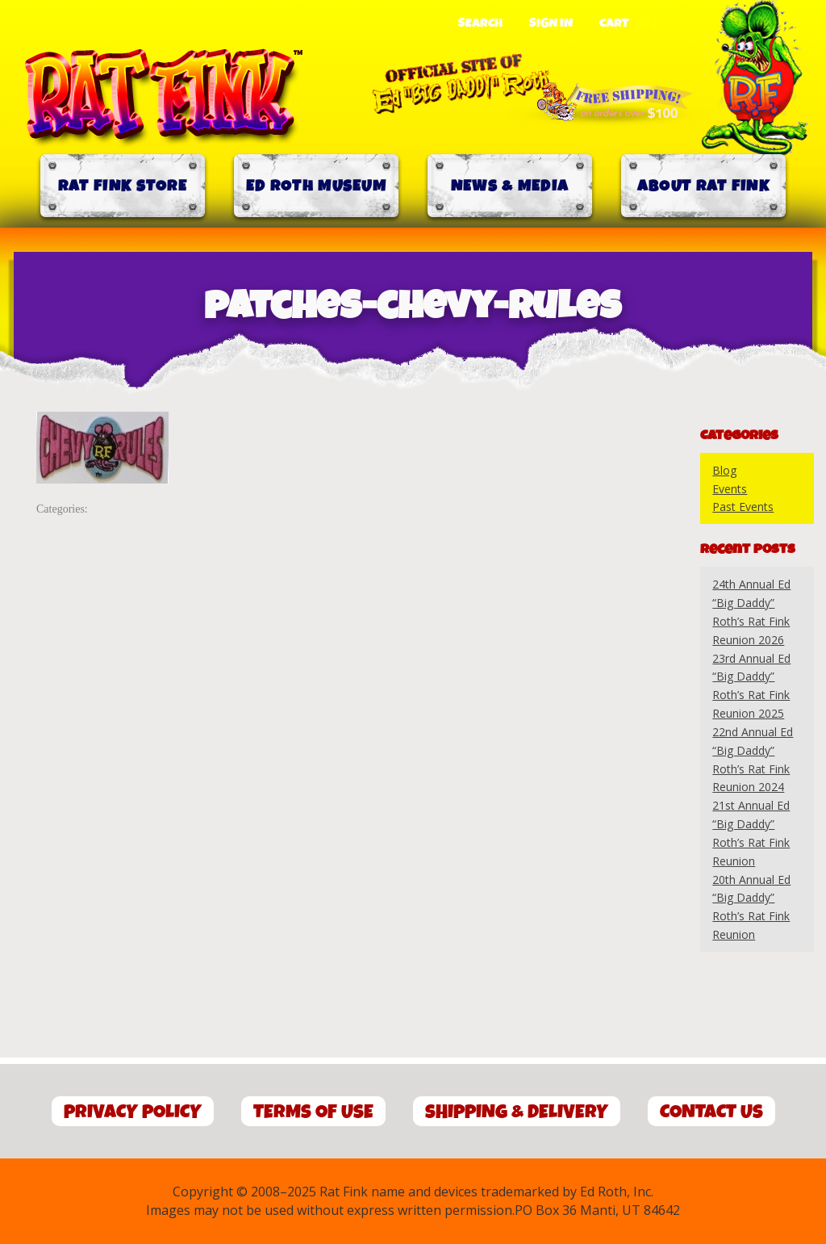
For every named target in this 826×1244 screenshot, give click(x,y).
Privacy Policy (133, 1112)
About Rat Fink (703, 186)
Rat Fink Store (122, 186)
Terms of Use (313, 1112)
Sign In (551, 23)
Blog (724, 470)
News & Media (510, 186)
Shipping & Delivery (516, 1112)
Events (729, 488)
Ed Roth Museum (316, 186)
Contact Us (711, 1112)
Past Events (743, 506)
